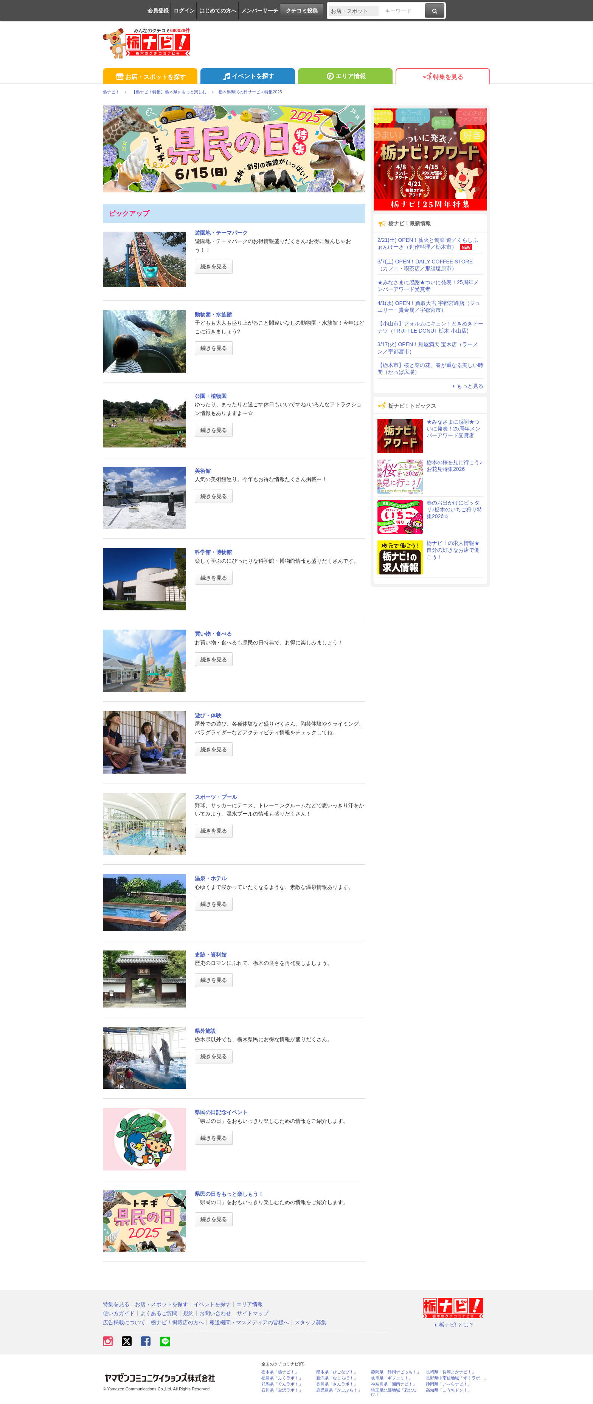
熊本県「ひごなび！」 (337, 1372)
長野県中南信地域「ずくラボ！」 (457, 1378)
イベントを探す (247, 77)
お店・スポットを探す (150, 77)
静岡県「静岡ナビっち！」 (396, 1372)
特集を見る (442, 77)
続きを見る (213, 266)
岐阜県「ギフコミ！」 (392, 1378)
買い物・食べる (213, 634)
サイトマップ (253, 1313)
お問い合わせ (215, 1313)
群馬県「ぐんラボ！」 (282, 1384)
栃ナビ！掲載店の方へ (177, 1322)
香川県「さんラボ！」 (337, 1384)
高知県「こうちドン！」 (449, 1390)
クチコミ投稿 (302, 11)
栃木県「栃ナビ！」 (280, 1372)
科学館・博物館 (213, 552)
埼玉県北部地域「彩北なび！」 (394, 1392)
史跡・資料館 (211, 955)
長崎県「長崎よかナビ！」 (451, 1372)
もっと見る (466, 386)
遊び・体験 (208, 715)
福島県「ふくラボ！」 (282, 1378)
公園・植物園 (211, 396)
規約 (188, 1313)
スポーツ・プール (216, 797)
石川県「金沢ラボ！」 (282, 1390)
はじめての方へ (217, 11)
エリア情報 (345, 77)
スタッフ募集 (310, 1322)
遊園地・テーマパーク (221, 233)
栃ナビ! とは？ (453, 1325)
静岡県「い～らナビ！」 (449, 1384)
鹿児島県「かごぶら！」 (339, 1390)
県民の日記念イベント (221, 1112)
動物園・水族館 (213, 314)
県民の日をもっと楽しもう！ (229, 1194)
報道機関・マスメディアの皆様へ (249, 1322)
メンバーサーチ (259, 11)
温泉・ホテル (211, 878)
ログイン (184, 11)
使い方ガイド (119, 1313)
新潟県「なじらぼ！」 (337, 1378)
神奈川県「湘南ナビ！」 (394, 1384)
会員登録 (158, 11)
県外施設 (205, 1031)
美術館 (203, 471)
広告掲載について (124, 1322)
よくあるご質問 (158, 1313)
